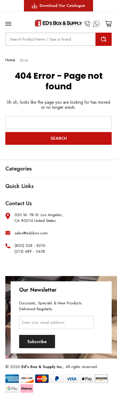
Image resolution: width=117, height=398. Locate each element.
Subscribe (37, 342)
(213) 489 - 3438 (29, 251)
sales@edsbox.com (31, 233)
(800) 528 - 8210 (29, 245)
